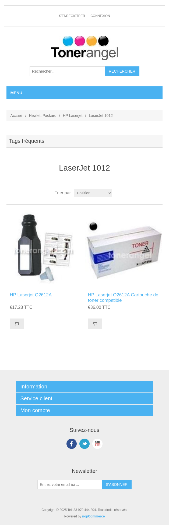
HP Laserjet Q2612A (31, 294)
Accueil (16, 115)
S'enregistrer (72, 16)
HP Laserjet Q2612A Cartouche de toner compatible (123, 297)
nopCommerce (93, 516)
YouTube (97, 444)
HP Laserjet (72, 115)
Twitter (84, 444)
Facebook (71, 444)
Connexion (100, 16)
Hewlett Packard (43, 115)
